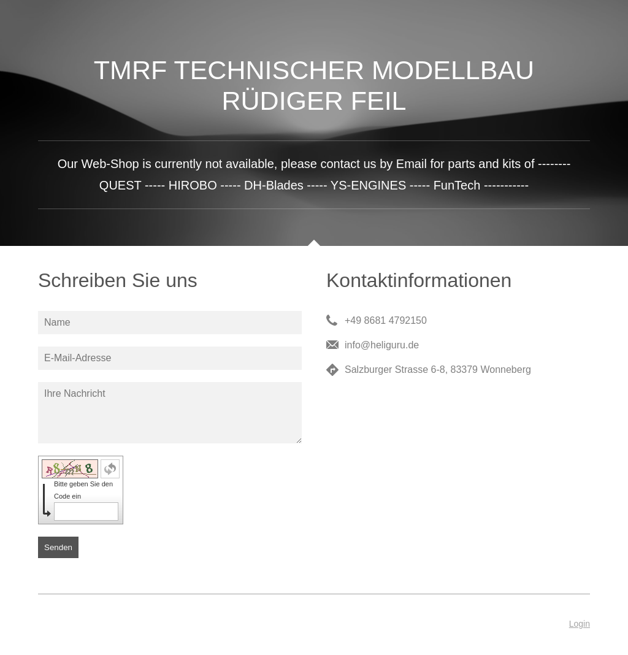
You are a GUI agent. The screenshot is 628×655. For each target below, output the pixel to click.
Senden (58, 547)
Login (579, 624)
